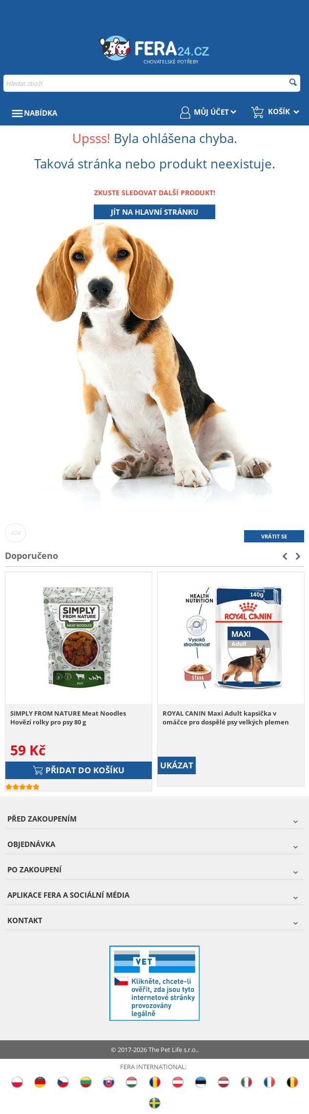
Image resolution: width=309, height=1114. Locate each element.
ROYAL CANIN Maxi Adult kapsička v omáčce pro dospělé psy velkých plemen (226, 717)
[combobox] (151, 83)
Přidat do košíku (78, 770)
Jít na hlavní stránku (154, 212)
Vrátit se (274, 536)
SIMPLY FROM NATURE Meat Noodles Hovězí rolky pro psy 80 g (68, 717)
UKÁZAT (176, 765)
